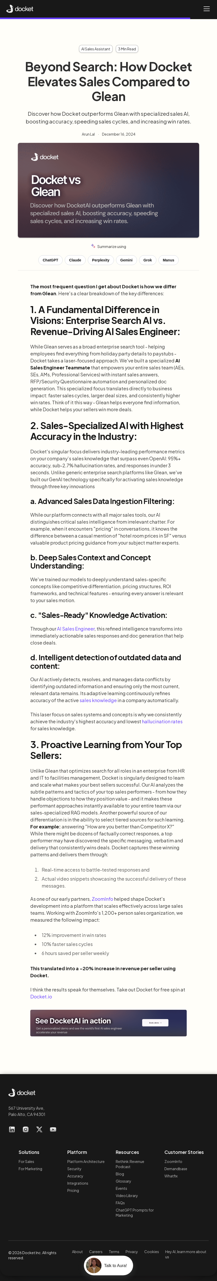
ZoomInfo (102, 899)
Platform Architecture (86, 1161)
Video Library (127, 1195)
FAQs (120, 1202)
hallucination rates (162, 721)
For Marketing (30, 1168)
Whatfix (171, 1176)
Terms (114, 1251)
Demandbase (175, 1168)
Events (121, 1188)
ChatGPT (50, 260)
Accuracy (75, 1176)
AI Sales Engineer (76, 629)
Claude (75, 260)
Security (74, 1168)
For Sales (26, 1161)
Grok (147, 260)
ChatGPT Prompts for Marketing (135, 1212)
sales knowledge (98, 700)
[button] (205, 9)
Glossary (123, 1181)
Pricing (73, 1190)
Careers (96, 1251)
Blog (120, 1173)
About (77, 1251)
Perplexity (101, 260)
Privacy (132, 1251)
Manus (168, 260)
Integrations (77, 1183)
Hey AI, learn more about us (185, 1254)
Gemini (126, 260)
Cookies (151, 1251)
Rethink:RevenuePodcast (130, 1164)
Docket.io (41, 996)
